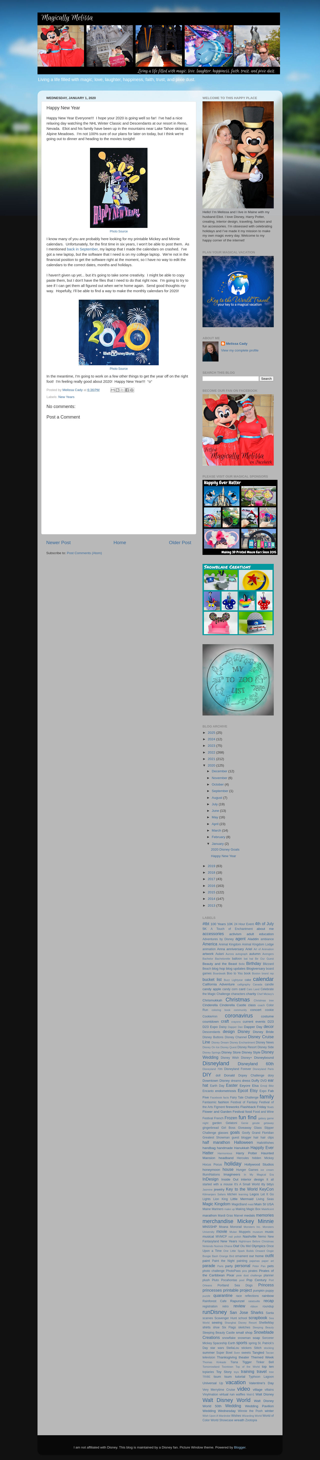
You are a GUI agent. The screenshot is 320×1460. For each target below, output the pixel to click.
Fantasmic (209, 1102)
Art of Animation (264, 949)
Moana (223, 1227)
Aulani (220, 954)
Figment (219, 1107)
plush (206, 1280)
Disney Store (231, 1052)
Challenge (223, 994)
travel (262, 1371)
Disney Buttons (213, 1037)
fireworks (232, 1107)
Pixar (230, 1275)
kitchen (232, 1194)
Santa (270, 1313)
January (218, 844)
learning (243, 1194)
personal (242, 1265)
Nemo (262, 1236)
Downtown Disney (216, 1080)
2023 (212, 746)
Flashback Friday (253, 1107)
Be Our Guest (264, 958)
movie (221, 1231)
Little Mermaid (242, 1199)
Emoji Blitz (267, 1085)
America (209, 944)
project (246, 1290)
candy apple (211, 989)
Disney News (265, 1042)
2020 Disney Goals (225, 849)
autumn (254, 954)
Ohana (228, 1246)
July (215, 804)
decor (269, 1026)
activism (235, 934)
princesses (212, 1290)
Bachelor (207, 958)
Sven (237, 1352)
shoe (216, 1327)
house (228, 1169)
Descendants (211, 1032)
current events (254, 1021)
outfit (269, 1255)
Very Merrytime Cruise (218, 1389)
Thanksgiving (227, 1357)
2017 (212, 879)
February (219, 837)
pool (241, 1280)
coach (261, 1005)
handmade (225, 1148)
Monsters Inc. (252, 1226)
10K (230, 924)
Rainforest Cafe (214, 1301)
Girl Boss (228, 1128)
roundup (268, 1306)
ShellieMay (266, 1322)
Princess (266, 1285)
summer (208, 1352)
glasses (223, 1133)
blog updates (236, 968)
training (247, 1371)
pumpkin (258, 1290)
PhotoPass (233, 1271)
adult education (260, 934)
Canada (257, 984)
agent (241, 938)
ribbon (254, 1306)
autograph (242, 953)
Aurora (230, 953)
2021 (212, 759)
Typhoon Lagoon (261, 1376)
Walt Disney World (226, 1400)
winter (269, 1411)
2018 (212, 872)
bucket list (212, 979)
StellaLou (232, 1348)
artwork (208, 954)
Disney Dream (220, 1042)
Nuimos (218, 1246)
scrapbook (257, 1317)
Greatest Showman (216, 1137)
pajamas (255, 1260)
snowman (244, 1338)
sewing (217, 1322)
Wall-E (250, 1394)
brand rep (268, 973)
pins (244, 1270)
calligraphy (244, 984)
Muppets (244, 1232)
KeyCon (266, 1189)
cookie (269, 1010)
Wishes (236, 1415)
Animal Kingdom (230, 944)
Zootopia (251, 1420)
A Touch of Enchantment (232, 929)
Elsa (255, 1085)
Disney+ (246, 1057)
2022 (212, 752)
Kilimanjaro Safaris (214, 1194)
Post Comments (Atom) (84, 553)
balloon (237, 958)
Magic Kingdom (216, 1204)
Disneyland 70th (212, 1068)
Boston (256, 973)
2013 (212, 905)
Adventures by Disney (218, 939)
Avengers (268, 953)
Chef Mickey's (265, 993)
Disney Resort (247, 1047)
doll (218, 1075)
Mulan (233, 1231)
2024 (212, 739)
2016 (212, 886)
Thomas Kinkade (214, 1362)
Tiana (234, 1362)
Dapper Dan (235, 1026)
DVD (263, 1080)
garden (217, 1123)
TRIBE (206, 1376)
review (239, 1306)
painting (242, 1261)
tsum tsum (223, 1376)
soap (256, 1338)
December (220, 771)
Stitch (258, 1348)
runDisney (214, 1312)
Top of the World (248, 1366)
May (215, 817)
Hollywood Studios (259, 1164)
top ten (268, 1366)
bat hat (248, 958)
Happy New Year (223, 856)
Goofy (246, 1133)
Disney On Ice (211, 1047)
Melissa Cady (237, 343)
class (252, 1005)
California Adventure (218, 984)
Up (221, 1383)
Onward (260, 1250)
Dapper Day (253, 1027)
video (243, 1389)
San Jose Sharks (246, 1312)
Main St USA (264, 1204)
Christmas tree (264, 1000)
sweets (246, 1352)
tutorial (240, 1376)
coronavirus (239, 1015)
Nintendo (207, 1246)
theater (243, 1357)
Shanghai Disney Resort (241, 1322)
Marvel (238, 1215)
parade (208, 1265)
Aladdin (253, 939)
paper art (268, 1260)
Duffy (255, 1080)
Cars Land (253, 989)
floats (270, 1107)
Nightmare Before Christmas (256, 1241)
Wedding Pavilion (259, 1406)
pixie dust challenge (249, 1275)
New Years (66, 397)
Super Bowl (224, 1352)
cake (248, 980)
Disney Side (266, 1047)
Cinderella (210, 1005)
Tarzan (270, 1352)
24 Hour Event (244, 924)
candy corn (230, 989)
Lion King (220, 1199)
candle (269, 984)
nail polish (234, 1236)
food (248, 1112)
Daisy (222, 1027)
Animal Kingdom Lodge (258, 944)
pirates (252, 1271)
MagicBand (239, 1204)
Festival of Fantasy (244, 1102)
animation (209, 949)
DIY (207, 1074)
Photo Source (119, 231)
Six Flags (229, 1327)
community (240, 1009)
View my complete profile (239, 350)
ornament (241, 1256)
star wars (217, 1348)
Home (120, 542)
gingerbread (210, 1128)
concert (255, 1010)
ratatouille (254, 1301)
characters (238, 994)
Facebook (216, 1097)
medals (249, 1215)
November (220, 778)
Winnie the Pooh (250, 1411)
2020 (212, 765)
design (229, 1031)
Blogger (240, 1447)
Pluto (215, 1280)
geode (256, 1123)
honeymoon (211, 1170)
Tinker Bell (265, 1362)
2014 (212, 899)
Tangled (258, 1352)
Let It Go (267, 1194)
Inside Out (229, 1179)
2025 (212, 733)
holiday (232, 1164)
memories (265, 1215)
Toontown (227, 1366)
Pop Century (256, 1280)
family (267, 1096)
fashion (223, 1102)
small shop (244, 1332)
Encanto (208, 1091)
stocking (269, 1347)
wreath (239, 1420)
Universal (209, 1383)
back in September (82, 249)
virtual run (226, 1394)
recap (269, 1300)
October (218, 784)
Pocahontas (229, 1280)
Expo (263, 1091)
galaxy (262, 1118)
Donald (229, 1075)
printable (230, 1290)
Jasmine (207, 1189)
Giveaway (244, 1128)
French (219, 1118)
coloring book (221, 1009)
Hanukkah (241, 1148)
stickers (246, 1348)
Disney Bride (263, 1032)
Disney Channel (236, 1037)
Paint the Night (223, 1261)
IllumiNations (211, 1174)
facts (226, 1097)
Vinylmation (210, 1394)
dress (246, 1080)
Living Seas (265, 1199)
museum (257, 1231)
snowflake (229, 1338)
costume (267, 1016)
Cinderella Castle (233, 1005)
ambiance (267, 939)
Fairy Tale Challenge (244, 1097)
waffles (241, 1394)
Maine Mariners (213, 1209)
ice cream (267, 1169)
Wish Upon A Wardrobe (216, 1415)
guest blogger (241, 1137)
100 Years (218, 924)
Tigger (247, 1362)
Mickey (245, 1221)
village (257, 1389)
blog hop (218, 968)
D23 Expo (210, 1027)
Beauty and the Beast (219, 964)
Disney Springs (211, 1052)
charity (251, 994)
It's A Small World (247, 1184)
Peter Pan (259, 1266)
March (217, 830)
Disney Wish (230, 1057)
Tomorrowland (211, 1366)
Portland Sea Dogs (235, 1285)
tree (271, 1371)
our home (256, 1256)
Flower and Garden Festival (223, 1112)
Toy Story (224, 1372)
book (247, 973)
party (229, 1266)
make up (229, 1209)
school (242, 1318)
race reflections (247, 1296)
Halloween (243, 1142)
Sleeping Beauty (263, 1327)
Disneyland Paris (263, 1068)
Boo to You (235, 973)
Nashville (249, 1236)
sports (241, 1342)
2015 (212, 892)
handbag (209, 1148)
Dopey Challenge (251, 1075)
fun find (247, 1117)
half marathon (216, 1142)
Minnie (266, 1221)
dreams (236, 1080)
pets (271, 1266)
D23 (271, 1021)
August (217, 798)
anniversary (235, 949)
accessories (213, 933)
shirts (206, 1327)
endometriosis (225, 1091)
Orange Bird (226, 1256)
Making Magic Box (248, 1209)
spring (252, 1343)
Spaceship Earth (224, 1343)
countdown (210, 1021)
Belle (242, 963)
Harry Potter (246, 1153)
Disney (244, 1031)
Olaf (236, 1246)
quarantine (222, 1295)
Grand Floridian (263, 1133)
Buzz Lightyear (233, 979)
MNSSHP (209, 1227)
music (269, 1232)
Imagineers (232, 1174)
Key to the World (242, 1189)
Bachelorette (222, 958)
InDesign (210, 1179)
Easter (232, 1085)
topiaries (208, 1372)
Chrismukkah (212, 1000)
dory (271, 1075)
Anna (221, 949)
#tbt (205, 923)
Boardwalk (219, 973)
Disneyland (215, 1063)
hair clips (267, 1137)
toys (236, 1371)
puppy (270, 1290)
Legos (254, 1194)
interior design (252, 1179)
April (216, 824)
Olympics (259, 1246)
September (220, 791)
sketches (244, 1327)
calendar (263, 979)
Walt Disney (265, 1394)
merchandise (218, 1221)
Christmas (238, 999)
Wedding (233, 1405)
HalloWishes (265, 1143)
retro (225, 1306)
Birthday (253, 963)
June (216, 811)
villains (269, 1389)
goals (235, 1132)
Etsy (254, 1090)
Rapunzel (237, 1301)
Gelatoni (231, 1123)
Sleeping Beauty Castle (218, 1332)
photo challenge (213, 1271)
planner (269, 1275)
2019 (212, 866)
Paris (220, 1266)
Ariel (248, 949)
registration (210, 1306)
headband (226, 1158)
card (242, 989)
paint (206, 1261)
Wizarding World (252, 1415)
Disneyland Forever (237, 1069)
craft (225, 1021)
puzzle (206, 1295)
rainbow (268, 1296)
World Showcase (221, 1420)
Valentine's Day (261, 1383)
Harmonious (225, 1153)
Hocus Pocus (212, 1164)
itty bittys (267, 1184)
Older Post (180, 542)
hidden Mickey (263, 1158)
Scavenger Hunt (225, 1318)
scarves (207, 1318)
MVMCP (221, 1236)
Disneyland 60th (256, 1063)
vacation (236, 1382)
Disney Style (251, 1052)
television (208, 1357)
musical (208, 1236)
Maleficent (268, 1209)
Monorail (236, 1227)
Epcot (243, 1090)
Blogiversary (255, 968)
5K (204, 929)
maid (251, 1204)
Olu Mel (245, 1246)
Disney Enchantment (242, 1042)
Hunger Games (247, 1170)
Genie (244, 1123)
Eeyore (245, 1085)
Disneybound (264, 1057)
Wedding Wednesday (219, 1411)
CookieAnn (209, 1016)
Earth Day (217, 1085)
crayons (236, 1021)
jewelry (219, 1189)
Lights (206, 1199)
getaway (269, 1123)
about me (265, 929)
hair (256, 1137)
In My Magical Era (259, 1174)
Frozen (230, 1118)
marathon (209, 1215)
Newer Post (58, 542)
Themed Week (262, 1357)
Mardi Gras (225, 1215)
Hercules (243, 1158)
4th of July (264, 923)
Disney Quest (228, 1047)
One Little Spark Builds (239, 1250)
